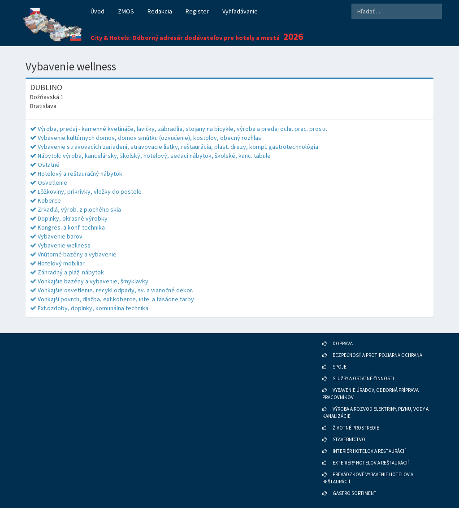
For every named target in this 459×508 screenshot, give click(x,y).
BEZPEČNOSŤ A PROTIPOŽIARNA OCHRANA (377, 355)
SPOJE (339, 367)
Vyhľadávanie (240, 11)
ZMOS (126, 11)
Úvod (97, 11)
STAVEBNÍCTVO (349, 439)
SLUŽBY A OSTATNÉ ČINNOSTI (363, 378)
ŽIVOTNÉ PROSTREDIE (356, 428)
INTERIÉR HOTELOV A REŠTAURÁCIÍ (369, 451)
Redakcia (159, 11)
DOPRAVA (343, 343)
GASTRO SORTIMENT (355, 493)
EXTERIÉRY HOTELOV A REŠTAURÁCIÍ (371, 463)
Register (197, 11)
